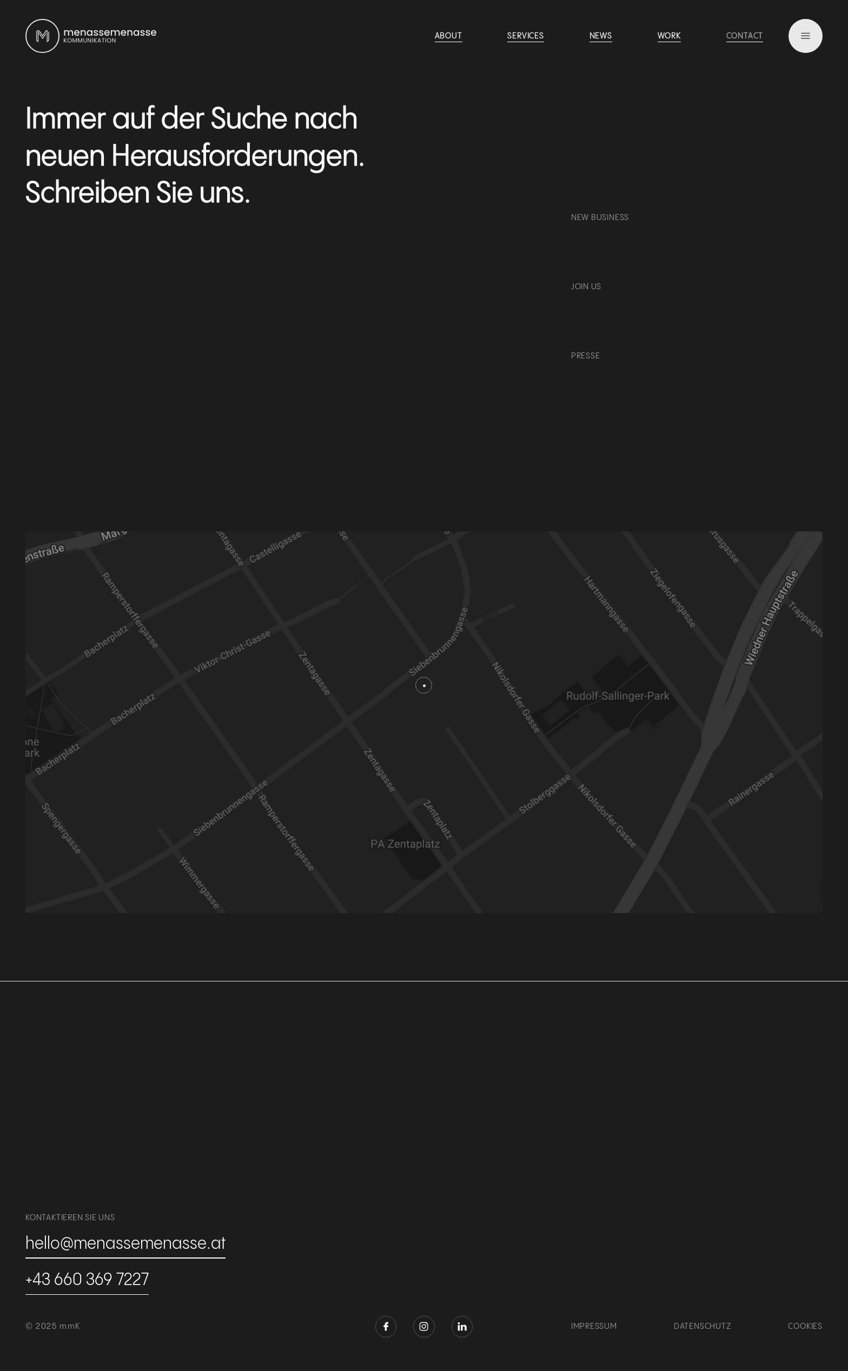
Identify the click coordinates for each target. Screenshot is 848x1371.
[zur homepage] (42, 36)
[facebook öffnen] (385, 1326)
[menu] (806, 36)
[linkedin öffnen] (462, 1326)
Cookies (805, 1326)
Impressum (594, 1326)
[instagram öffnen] (423, 1326)
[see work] (448, 37)
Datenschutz (703, 1326)
